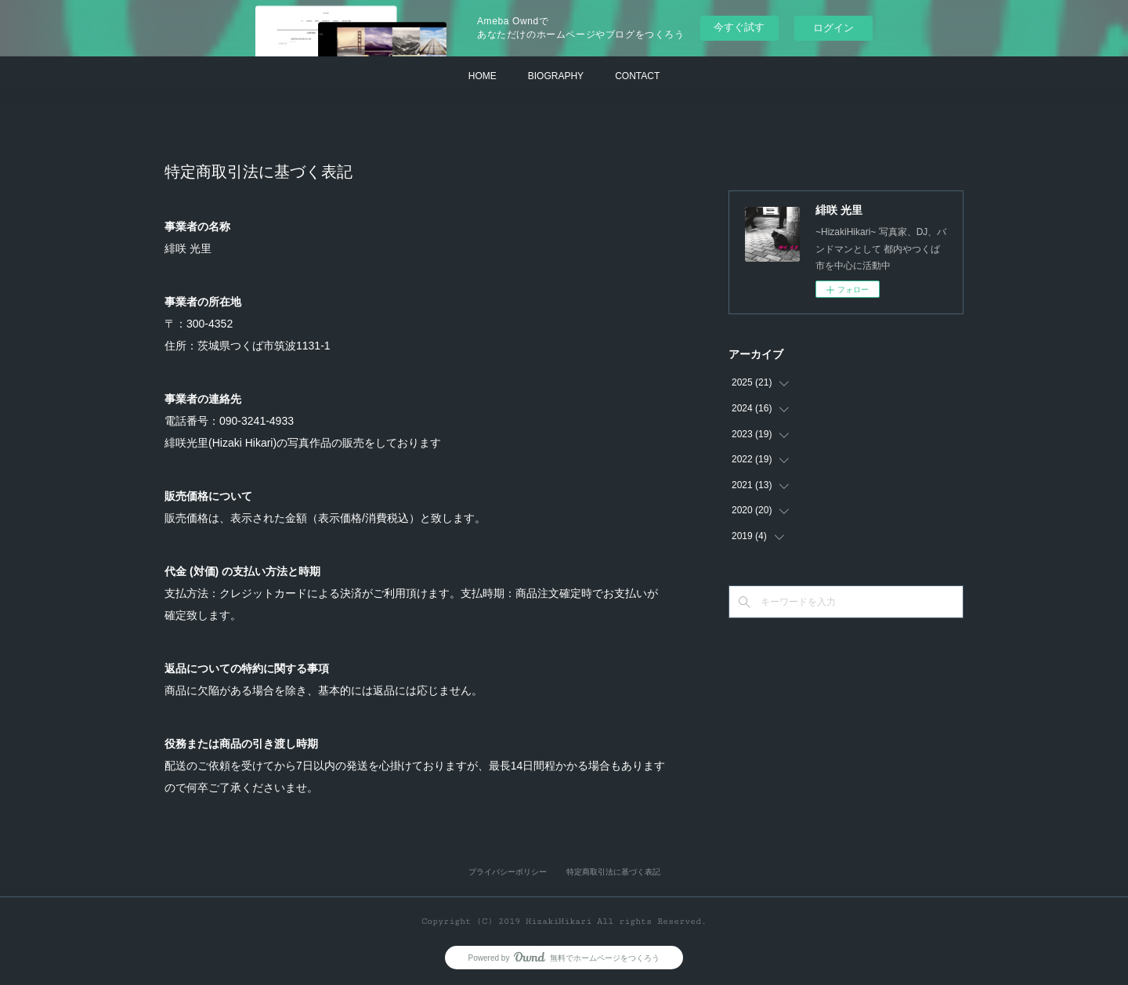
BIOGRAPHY (556, 76)
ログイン (833, 28)
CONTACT (637, 76)
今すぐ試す (739, 27)
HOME (482, 76)
